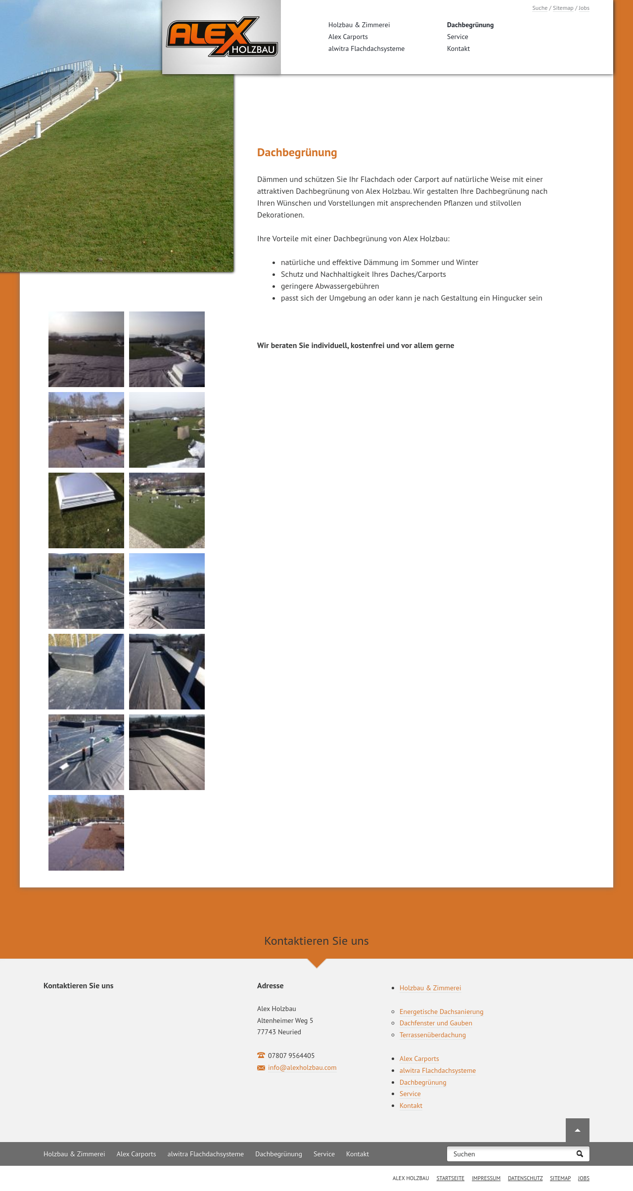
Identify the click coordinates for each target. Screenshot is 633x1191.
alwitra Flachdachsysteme (366, 48)
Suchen (464, 1154)
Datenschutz (525, 1178)
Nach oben (577, 1130)
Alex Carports (348, 36)
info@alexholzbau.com (302, 1067)
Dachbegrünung (470, 24)
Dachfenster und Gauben (436, 1022)
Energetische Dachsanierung (442, 1011)
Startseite (451, 1178)
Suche (539, 7)
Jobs (584, 7)
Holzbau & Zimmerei (359, 24)
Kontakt (458, 48)
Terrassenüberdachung (433, 1034)
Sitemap (563, 7)
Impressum (486, 1178)
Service (457, 36)
